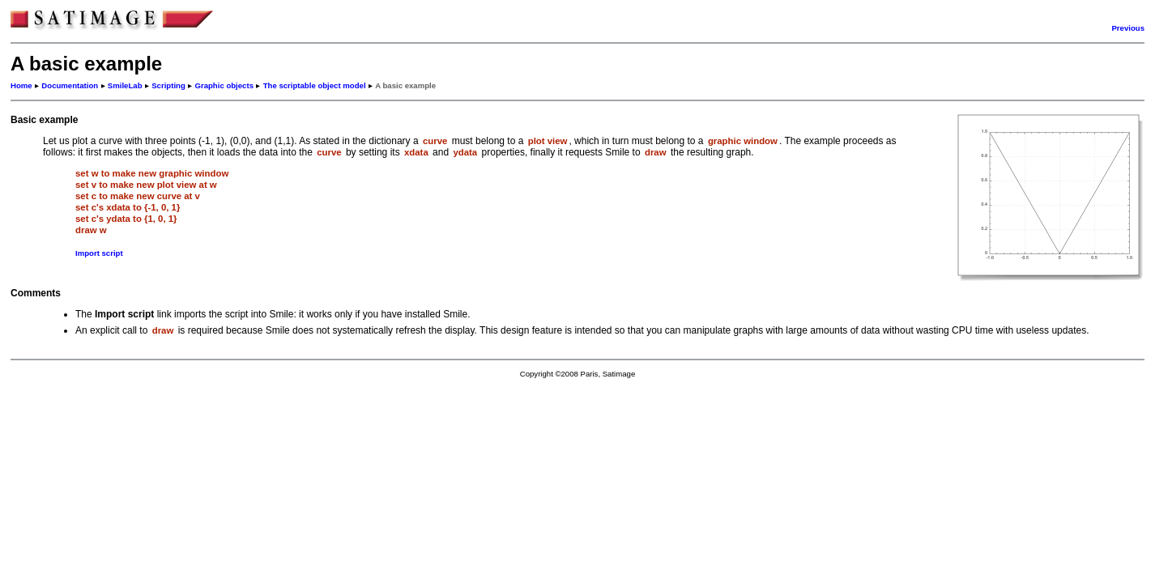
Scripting (168, 85)
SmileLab (125, 85)
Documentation (69, 85)
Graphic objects (224, 85)
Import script (99, 253)
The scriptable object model (314, 85)
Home (21, 85)
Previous (1127, 27)
